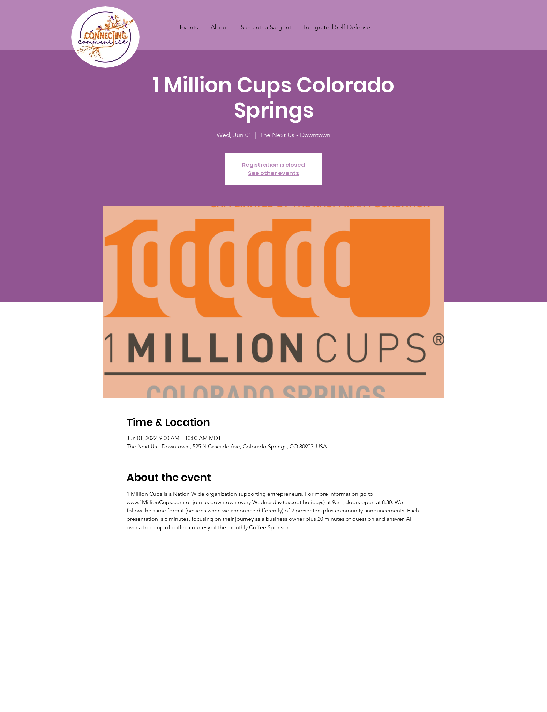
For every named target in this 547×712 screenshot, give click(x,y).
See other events (273, 173)
